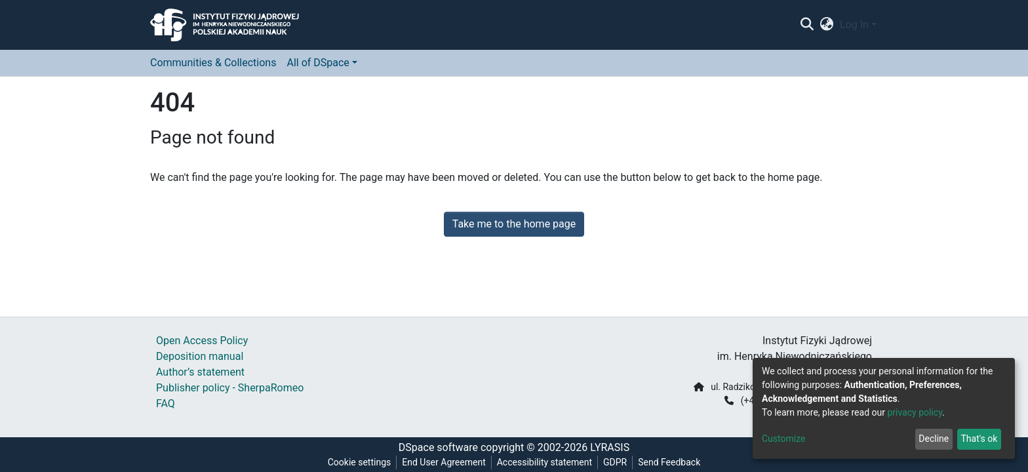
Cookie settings (359, 462)
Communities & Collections (213, 62)
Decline (934, 438)
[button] (827, 25)
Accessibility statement (544, 462)
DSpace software (438, 447)
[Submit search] (807, 25)
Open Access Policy (202, 340)
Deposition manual (199, 356)
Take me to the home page (514, 224)
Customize (783, 438)
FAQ (165, 403)
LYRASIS (609, 447)
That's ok (978, 438)
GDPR (615, 462)
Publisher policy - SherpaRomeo (230, 388)
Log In (854, 24)
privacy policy (914, 412)
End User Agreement (443, 462)
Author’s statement (200, 372)
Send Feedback (669, 462)
